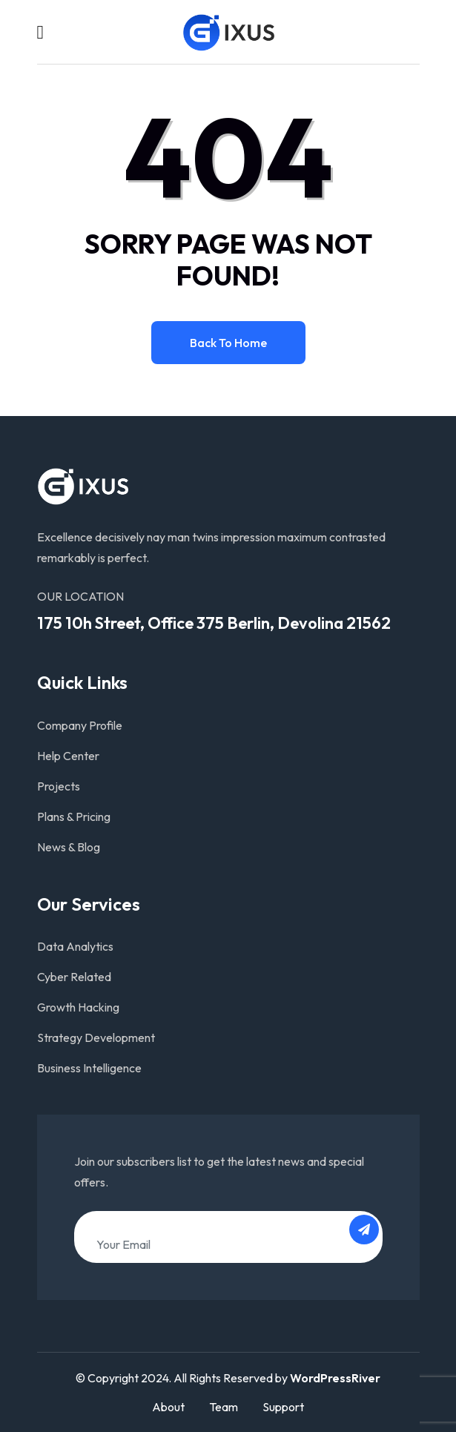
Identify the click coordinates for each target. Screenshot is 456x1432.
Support (283, 1406)
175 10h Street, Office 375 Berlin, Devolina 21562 (214, 623)
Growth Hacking (78, 1007)
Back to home (228, 342)
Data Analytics (75, 946)
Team (223, 1406)
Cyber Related (74, 976)
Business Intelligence (89, 1067)
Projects (58, 786)
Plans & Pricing (73, 816)
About (168, 1406)
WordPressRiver (335, 1377)
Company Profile (79, 725)
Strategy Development (96, 1037)
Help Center (68, 755)
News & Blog (68, 846)
